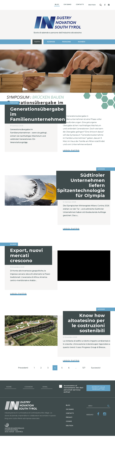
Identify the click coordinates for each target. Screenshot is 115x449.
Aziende (51, 42)
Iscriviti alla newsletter (98, 388)
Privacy (69, 417)
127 (83, 368)
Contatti (80, 4)
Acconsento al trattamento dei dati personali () (73, 389)
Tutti (37, 42)
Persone (66, 42)
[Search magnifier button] (101, 5)
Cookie (69, 421)
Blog (57, 4)
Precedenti (23, 368)
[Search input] (97, 406)
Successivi (95, 368)
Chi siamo (67, 4)
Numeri (81, 42)
